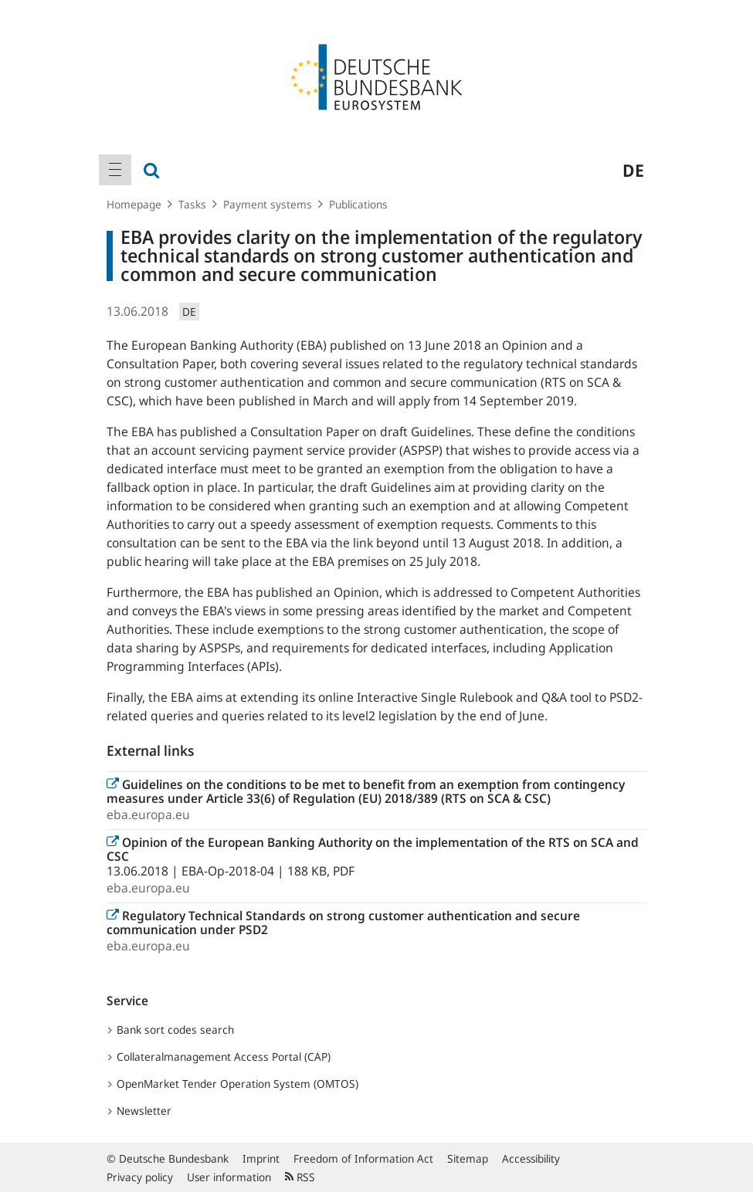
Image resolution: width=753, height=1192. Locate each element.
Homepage (134, 204)
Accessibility (531, 1158)
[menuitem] (115, 169)
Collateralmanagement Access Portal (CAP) (219, 1056)
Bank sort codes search (171, 1029)
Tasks (192, 204)
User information (229, 1177)
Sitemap (467, 1158)
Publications (358, 204)
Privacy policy (140, 1177)
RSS (300, 1177)
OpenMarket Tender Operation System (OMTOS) (233, 1083)
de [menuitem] (633, 169)
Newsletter (139, 1110)
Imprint (261, 1158)
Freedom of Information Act (363, 1158)
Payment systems (267, 204)
